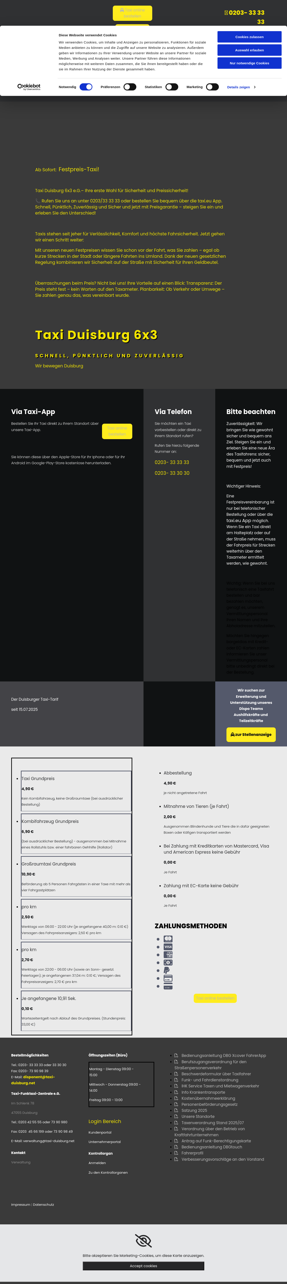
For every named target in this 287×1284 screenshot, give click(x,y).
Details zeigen (238, 61)
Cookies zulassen (249, 11)
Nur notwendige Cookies (249, 37)
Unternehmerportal (105, 1141)
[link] (143, 1241)
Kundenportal (100, 1132)
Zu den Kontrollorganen (108, 1172)
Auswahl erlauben (249, 24)
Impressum (20, 1204)
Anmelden (97, 1162)
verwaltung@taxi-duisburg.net (48, 1141)
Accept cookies (143, 1266)
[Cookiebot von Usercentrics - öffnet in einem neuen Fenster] (29, 61)
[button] (117, 431)
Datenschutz (43, 1204)
